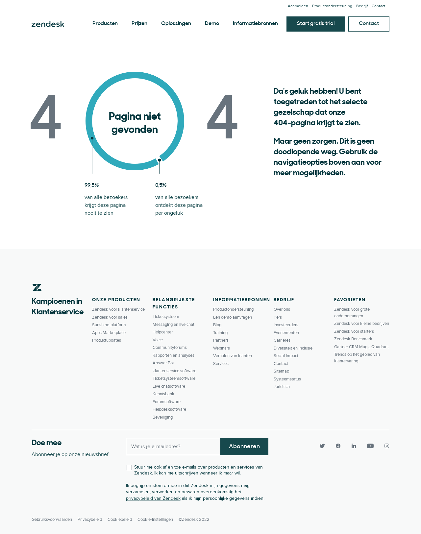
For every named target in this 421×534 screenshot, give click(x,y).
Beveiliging (163, 417)
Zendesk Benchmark (353, 339)
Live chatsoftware (169, 386)
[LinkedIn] (354, 446)
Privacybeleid (90, 519)
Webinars (221, 348)
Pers (278, 317)
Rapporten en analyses (173, 355)
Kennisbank (163, 394)
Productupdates (106, 340)
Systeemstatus (287, 379)
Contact (378, 6)
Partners (221, 340)
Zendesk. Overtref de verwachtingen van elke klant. (48, 24)
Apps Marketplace (109, 332)
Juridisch (282, 386)
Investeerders (286, 325)
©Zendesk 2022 (194, 519)
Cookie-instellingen (155, 519)
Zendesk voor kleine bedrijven (361, 323)
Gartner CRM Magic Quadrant (361, 347)
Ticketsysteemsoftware (174, 378)
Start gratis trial (315, 23)
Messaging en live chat (173, 324)
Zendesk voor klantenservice (118, 309)
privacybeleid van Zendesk (153, 498)
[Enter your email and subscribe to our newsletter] (173, 446)
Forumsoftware (167, 401)
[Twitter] (322, 446)
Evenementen (286, 332)
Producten (105, 23)
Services (221, 363)
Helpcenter (163, 332)
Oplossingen (176, 23)
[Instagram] (384, 446)
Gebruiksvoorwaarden (52, 519)
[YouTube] (370, 446)
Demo (212, 23)
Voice (158, 340)
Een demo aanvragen (232, 317)
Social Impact (286, 355)
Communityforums (170, 347)
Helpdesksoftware (169, 409)
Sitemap (281, 371)
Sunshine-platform (109, 325)
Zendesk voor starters (354, 331)
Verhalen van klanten (232, 355)
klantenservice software (174, 371)
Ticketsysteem (166, 316)
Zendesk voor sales (110, 317)
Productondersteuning (332, 6)
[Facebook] (338, 446)
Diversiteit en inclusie (293, 348)
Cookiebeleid (120, 519)
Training (220, 332)
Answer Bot (163, 363)
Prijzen (139, 23)
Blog (217, 325)
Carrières (282, 340)
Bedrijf (362, 6)
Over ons (282, 309)
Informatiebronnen (255, 23)
